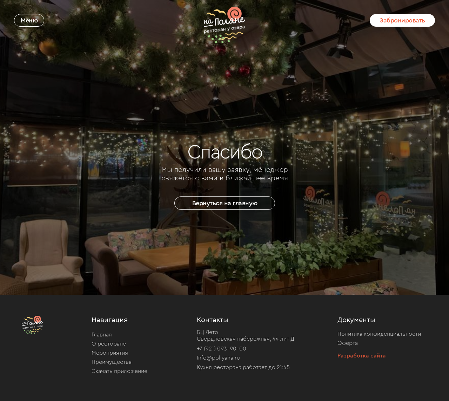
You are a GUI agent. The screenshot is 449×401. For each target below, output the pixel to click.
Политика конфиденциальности (379, 334)
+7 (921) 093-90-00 (221, 349)
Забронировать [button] (402, 20)
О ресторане (109, 344)
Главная (102, 334)
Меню (29, 20)
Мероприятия (110, 353)
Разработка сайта (361, 356)
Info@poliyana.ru (218, 358)
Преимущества (112, 362)
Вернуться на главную (224, 203)
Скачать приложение (119, 371)
